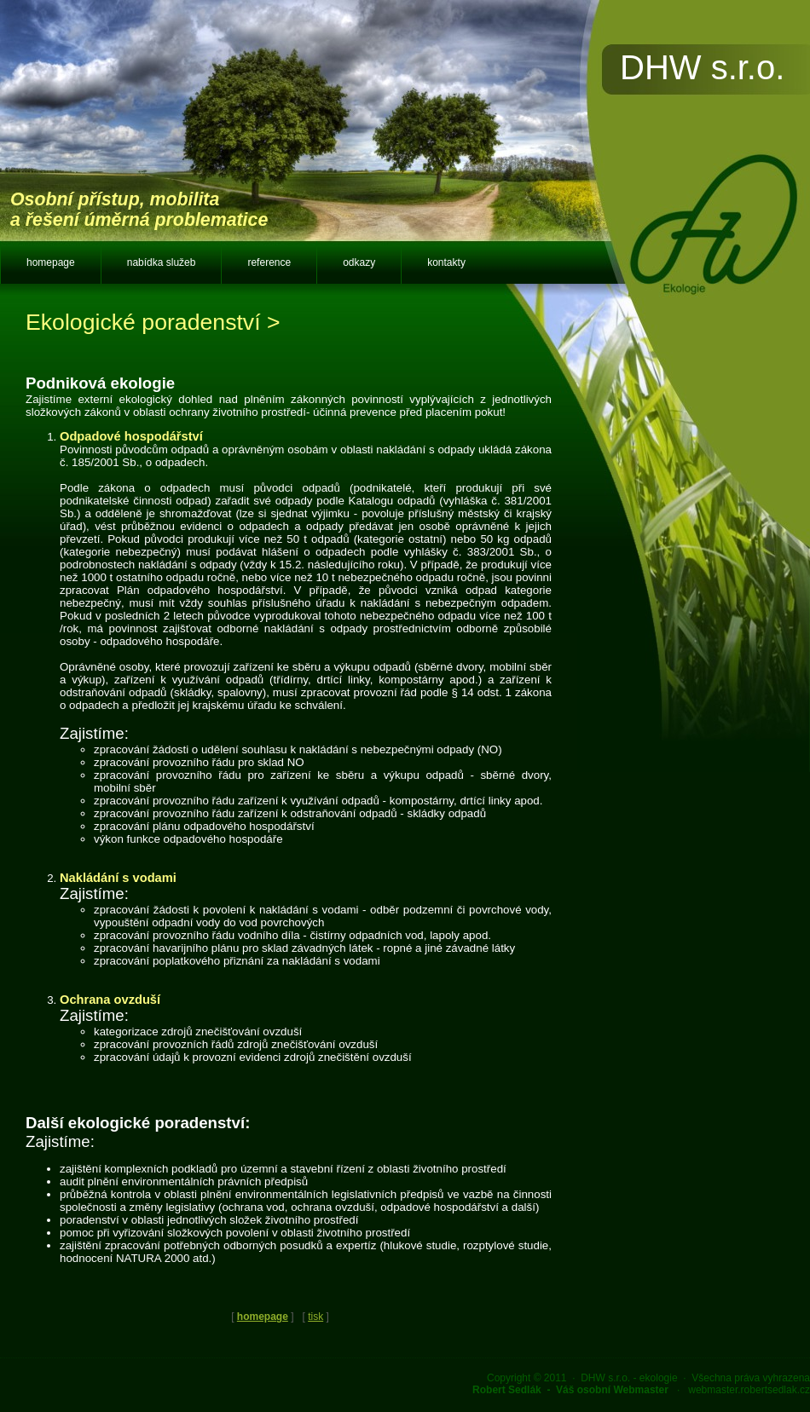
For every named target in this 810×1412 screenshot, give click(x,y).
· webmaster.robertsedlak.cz (641, 1390)
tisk (315, 1317)
